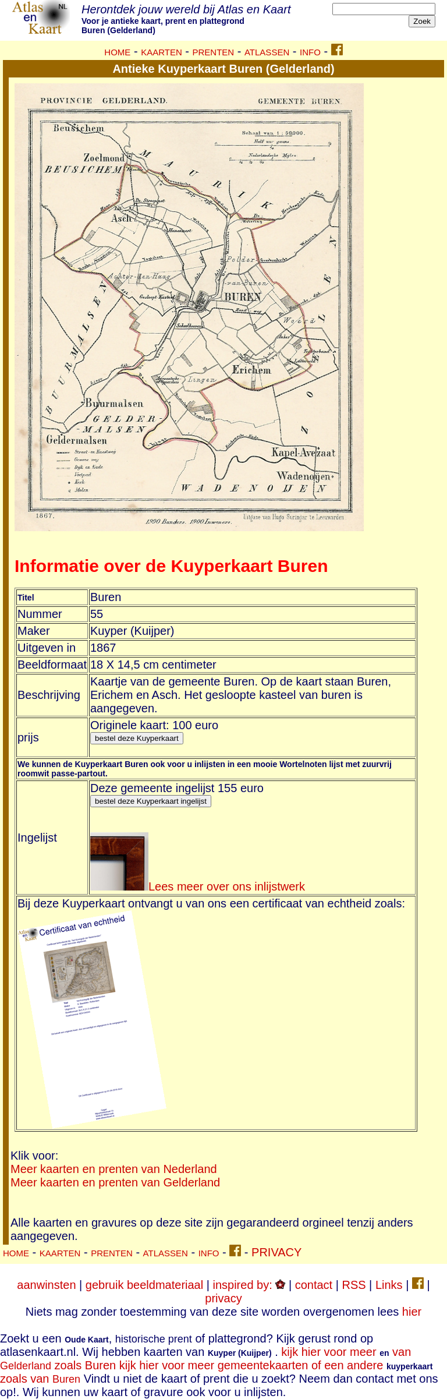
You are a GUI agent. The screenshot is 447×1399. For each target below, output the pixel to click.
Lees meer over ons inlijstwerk (197, 886)
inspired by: (248, 1284)
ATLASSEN (266, 52)
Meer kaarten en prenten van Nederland (113, 1169)
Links (389, 1284)
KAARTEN (161, 52)
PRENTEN (214, 52)
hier (411, 1311)
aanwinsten (46, 1284)
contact (313, 1284)
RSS (354, 1284)
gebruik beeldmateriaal (144, 1284)
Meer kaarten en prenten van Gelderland (115, 1182)
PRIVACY (276, 1252)
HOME (117, 52)
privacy (223, 1298)
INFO (310, 52)
